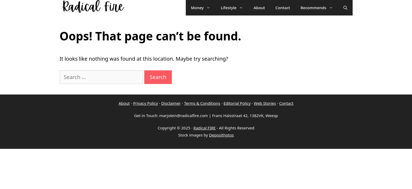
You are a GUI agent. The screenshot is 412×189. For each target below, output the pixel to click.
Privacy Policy (145, 103)
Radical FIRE (204, 127)
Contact (286, 103)
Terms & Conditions (202, 103)
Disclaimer (171, 103)
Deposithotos (221, 135)
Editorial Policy (237, 103)
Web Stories (265, 103)
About (124, 103)
